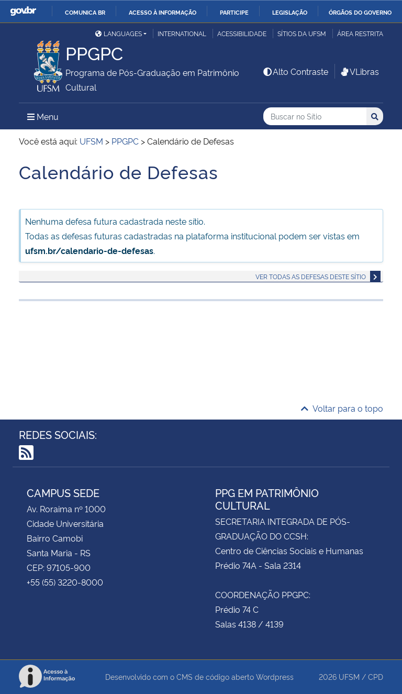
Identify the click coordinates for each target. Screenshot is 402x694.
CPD (375, 676)
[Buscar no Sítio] (315, 116)
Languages (118, 33)
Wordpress (275, 676)
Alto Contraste (295, 71)
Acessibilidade (241, 33)
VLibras (359, 71)
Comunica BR (85, 12)
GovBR (23, 11)
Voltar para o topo (342, 408)
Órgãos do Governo (360, 12)
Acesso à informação (162, 12)
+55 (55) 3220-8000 (65, 582)
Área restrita (360, 33)
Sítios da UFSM (301, 33)
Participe (234, 12)
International (182, 33)
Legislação (289, 12)
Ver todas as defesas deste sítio (310, 276)
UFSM (349, 676)
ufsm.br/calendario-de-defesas (89, 250)
